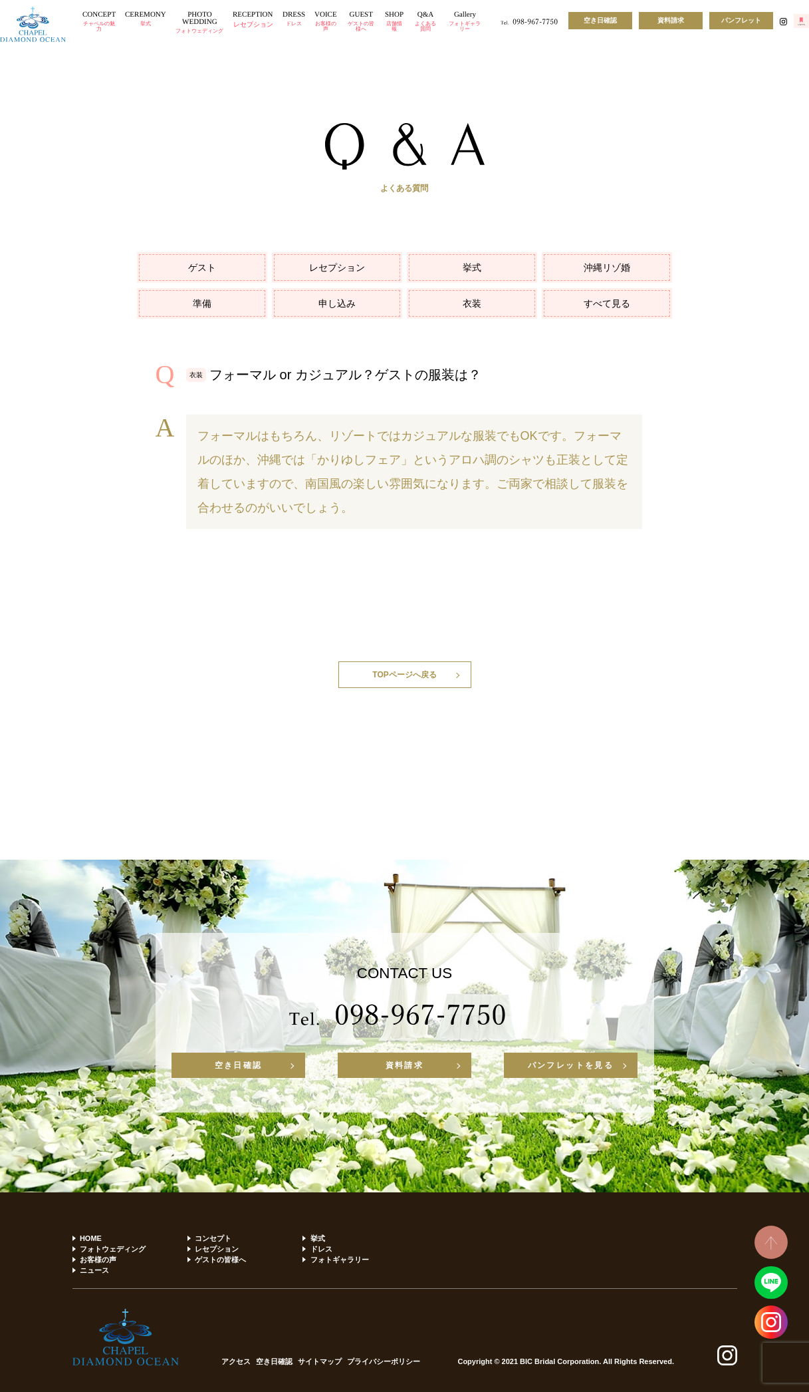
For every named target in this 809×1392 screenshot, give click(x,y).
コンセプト (213, 1238)
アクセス (236, 1361)
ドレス (321, 1249)
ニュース (94, 1270)
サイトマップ (320, 1361)
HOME (91, 1238)
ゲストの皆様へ (220, 1260)
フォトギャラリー (339, 1260)
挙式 (472, 267)
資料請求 (670, 20)
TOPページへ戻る (404, 674)
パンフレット (741, 20)
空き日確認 (600, 20)
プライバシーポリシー (383, 1361)
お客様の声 (98, 1260)
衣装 (472, 303)
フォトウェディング (113, 1249)
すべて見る (607, 303)
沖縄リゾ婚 (607, 267)
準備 (202, 303)
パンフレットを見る (571, 1065)
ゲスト (202, 267)
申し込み (337, 303)
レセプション (337, 267)
